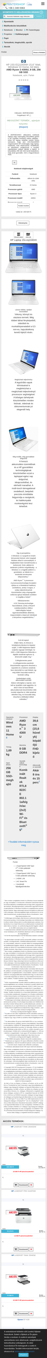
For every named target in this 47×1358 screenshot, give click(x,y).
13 (4, 1013)
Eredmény (39, 16)
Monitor (19, 30)
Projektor (8, 34)
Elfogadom (23, 1355)
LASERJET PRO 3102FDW (25, 1191)
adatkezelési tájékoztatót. (24, 1351)
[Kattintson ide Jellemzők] (28, 235)
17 (4, 1040)
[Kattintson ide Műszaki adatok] (19, 235)
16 (5, 1038)
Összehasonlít (23, 1185)
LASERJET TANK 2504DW (25, 1255)
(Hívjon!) (23, 127)
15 (8, 1036)
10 (4, 999)
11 (4, 1007)
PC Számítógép (33, 30)
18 (4, 1046)
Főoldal (4, 52)
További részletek (23, 205)
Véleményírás (22, 223)
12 (10, 1011)
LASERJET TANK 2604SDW (25, 1127)
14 (4, 1021)
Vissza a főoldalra (39, 52)
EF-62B (26, 1319)
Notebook (8, 30)
